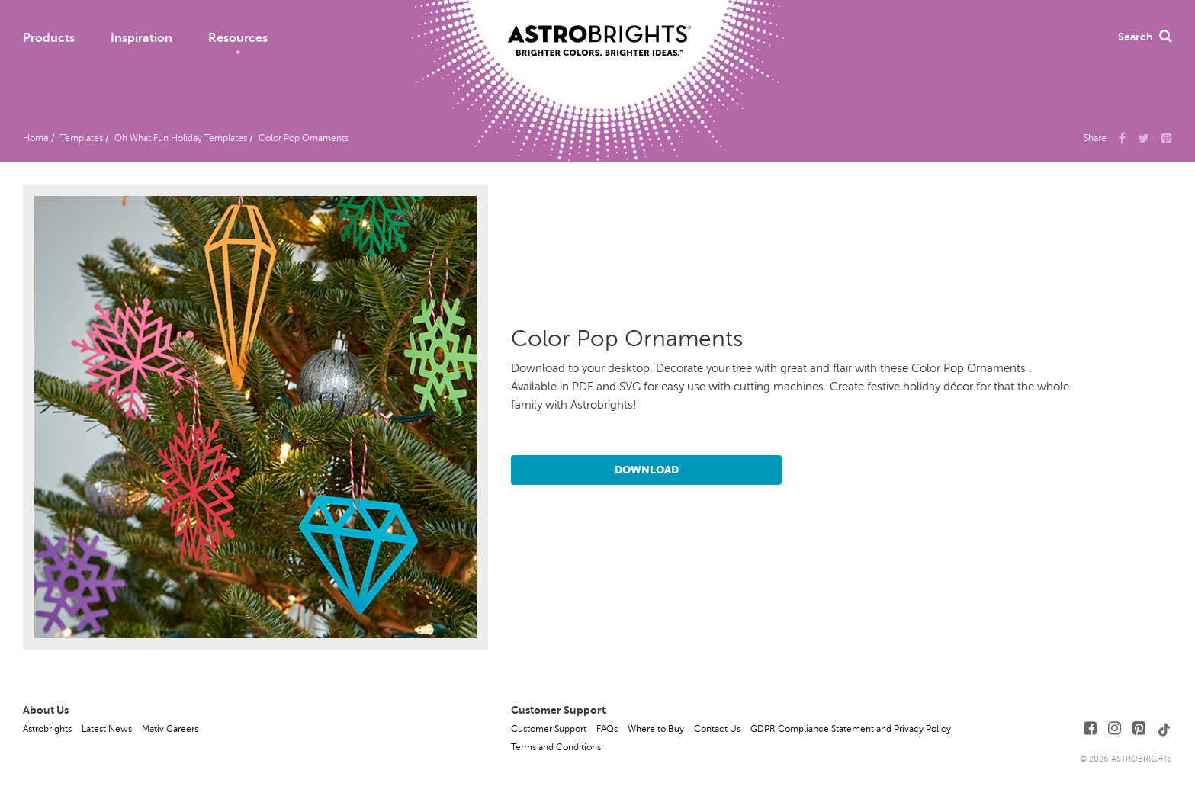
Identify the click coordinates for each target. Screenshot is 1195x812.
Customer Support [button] (548, 729)
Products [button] (49, 38)
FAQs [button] (607, 729)
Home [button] (36, 138)
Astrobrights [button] (47, 729)
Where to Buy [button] (656, 729)
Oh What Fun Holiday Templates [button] (180, 138)
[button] (1166, 137)
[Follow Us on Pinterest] (1138, 728)
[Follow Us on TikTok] (1164, 728)
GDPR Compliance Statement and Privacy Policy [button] (850, 729)
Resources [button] (238, 38)
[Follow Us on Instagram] (1114, 728)
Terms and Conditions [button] (556, 747)
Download (647, 470)
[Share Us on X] (1143, 137)
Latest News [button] (107, 729)
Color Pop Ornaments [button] (304, 138)
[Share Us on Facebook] (1122, 137)
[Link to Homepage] (599, 28)
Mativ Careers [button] (170, 729)
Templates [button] (81, 138)
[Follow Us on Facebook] (1090, 728)
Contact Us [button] (717, 729)
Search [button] (1145, 36)
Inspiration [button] (141, 38)
